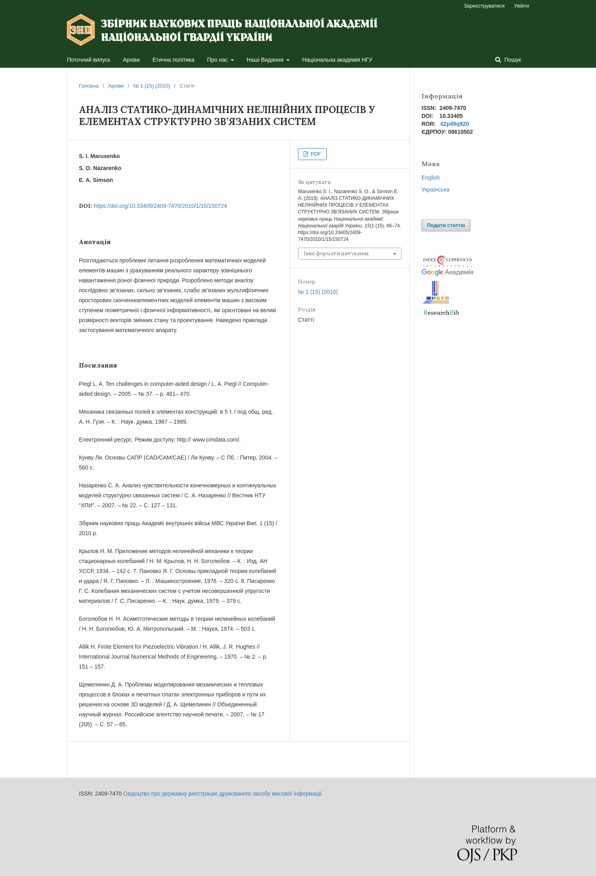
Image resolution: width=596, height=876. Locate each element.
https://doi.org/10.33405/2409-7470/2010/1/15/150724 (160, 206)
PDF (315, 154)
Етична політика (173, 60)
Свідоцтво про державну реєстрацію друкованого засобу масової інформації (222, 793)
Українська (435, 189)
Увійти (521, 6)
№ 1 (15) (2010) (151, 86)
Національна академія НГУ (337, 60)
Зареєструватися (484, 6)
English (431, 177)
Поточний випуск (88, 60)
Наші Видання (266, 60)
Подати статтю (446, 225)
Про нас (218, 60)
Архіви (131, 60)
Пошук (512, 60)
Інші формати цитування (336, 253)
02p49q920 (454, 124)
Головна (88, 86)
